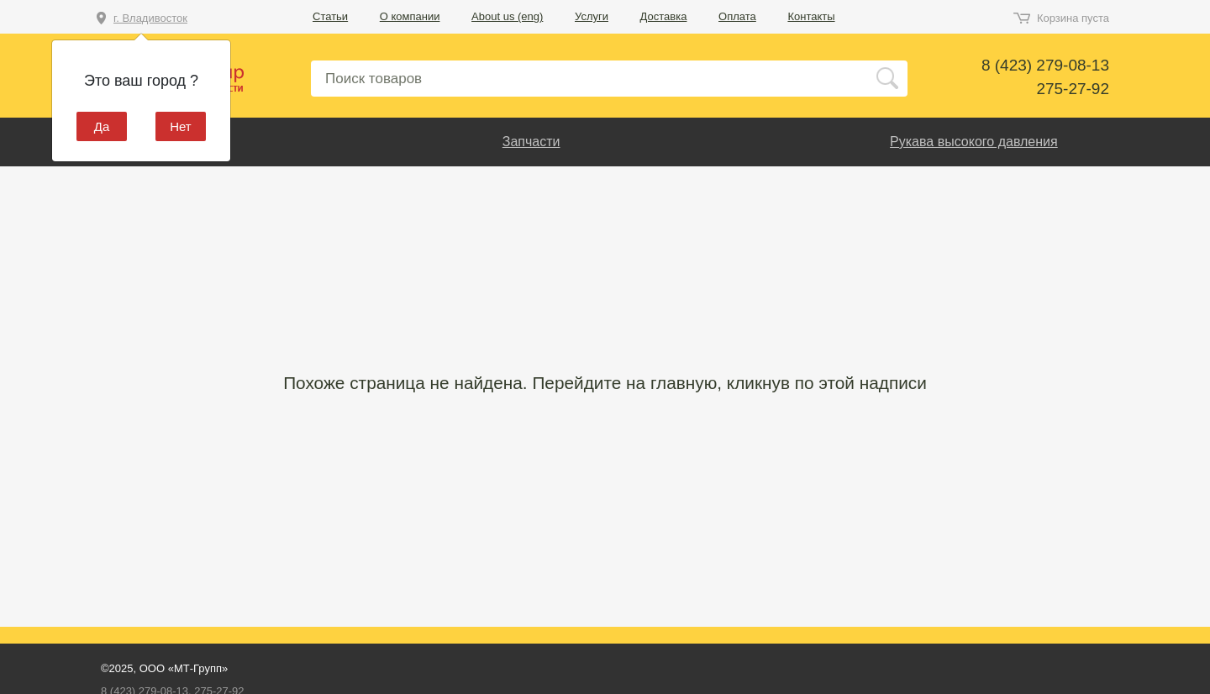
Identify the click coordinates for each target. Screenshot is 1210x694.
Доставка (663, 16)
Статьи (330, 16)
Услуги (591, 16)
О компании (410, 16)
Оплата (737, 16)
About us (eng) (507, 16)
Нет (181, 126)
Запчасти (531, 141)
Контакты (810, 16)
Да (102, 126)
